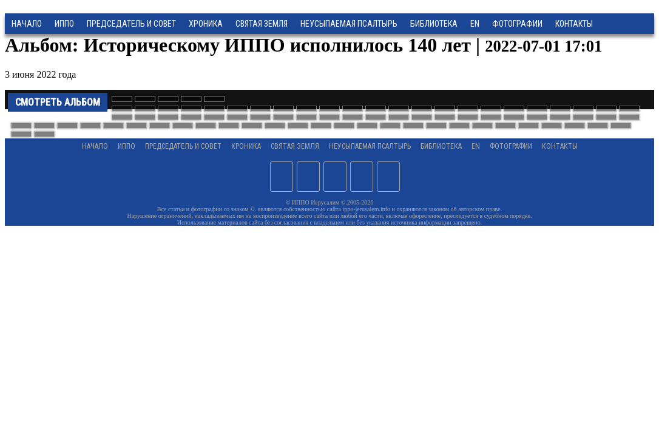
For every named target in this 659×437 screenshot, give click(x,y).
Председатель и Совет (131, 24)
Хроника (206, 24)
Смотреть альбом (57, 102)
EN (474, 24)
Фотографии (511, 146)
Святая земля (261, 24)
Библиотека (434, 24)
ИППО (64, 24)
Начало (27, 24)
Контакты (560, 146)
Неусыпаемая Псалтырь (348, 24)
